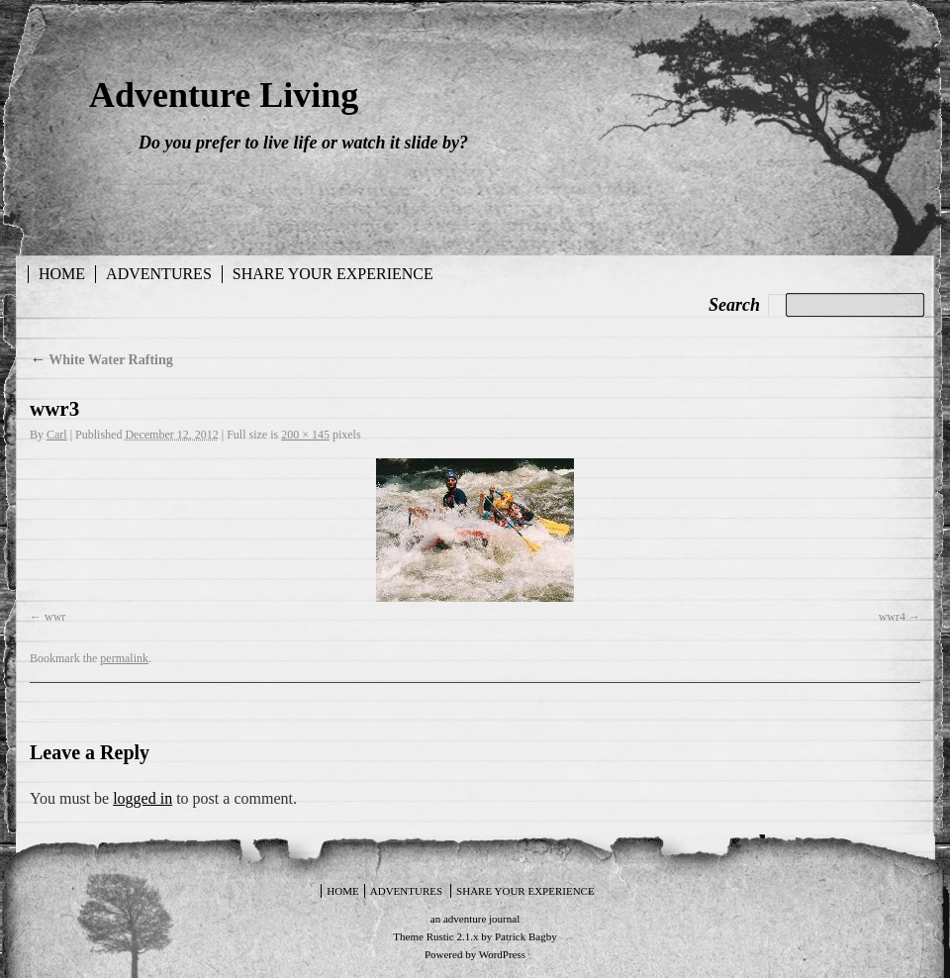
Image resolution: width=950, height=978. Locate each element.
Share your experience (333, 273)
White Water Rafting (101, 359)
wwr (55, 617)
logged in (142, 798)
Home (62, 273)
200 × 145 (305, 434)
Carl (57, 434)
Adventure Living (223, 95)
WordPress (502, 954)
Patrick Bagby (526, 936)
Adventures (159, 273)
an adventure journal (475, 919)
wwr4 (892, 617)
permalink (124, 658)
